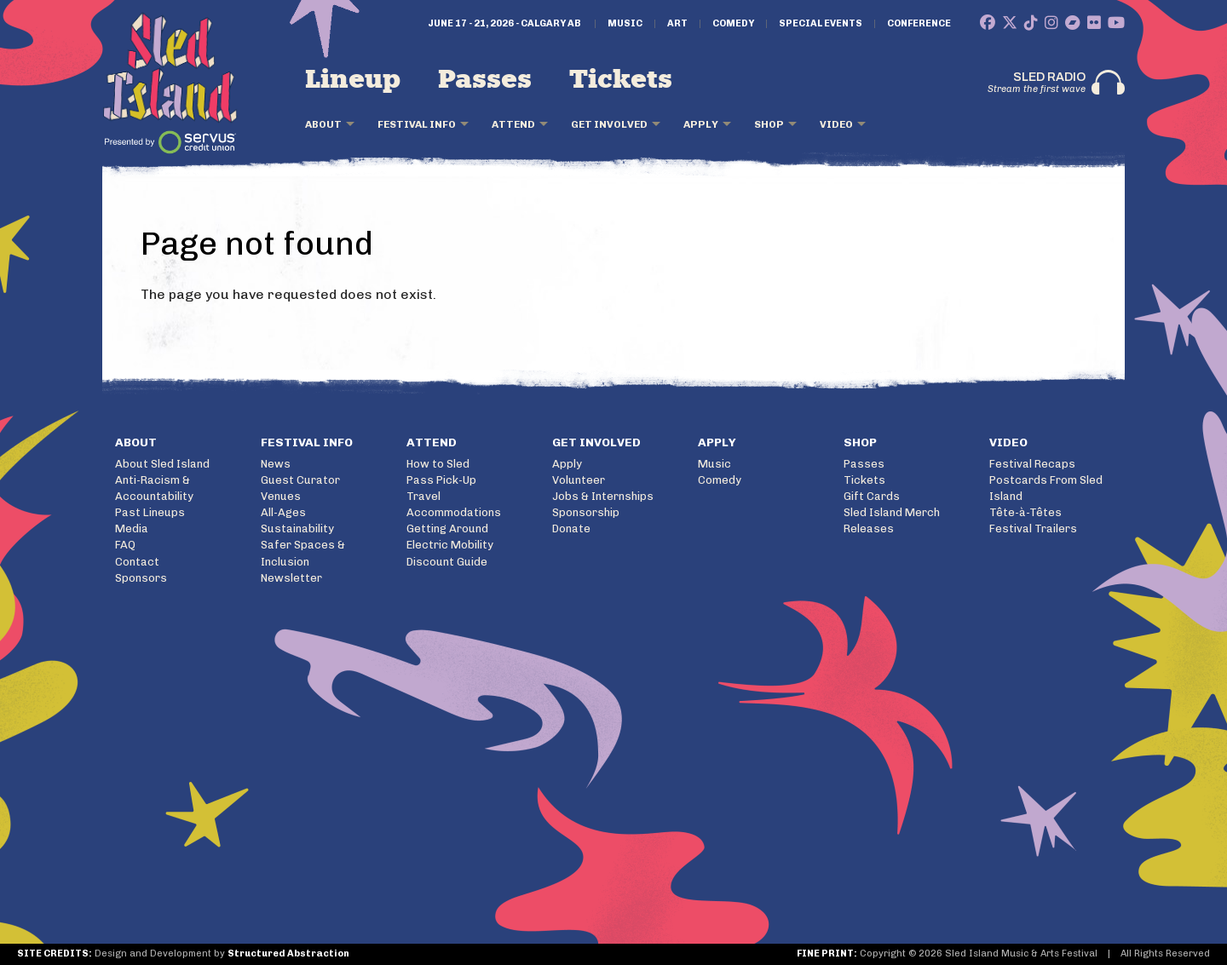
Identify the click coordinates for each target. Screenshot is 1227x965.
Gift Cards (872, 496)
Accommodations (453, 512)
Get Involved (609, 124)
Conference (919, 24)
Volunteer (578, 480)
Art (677, 24)
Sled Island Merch (892, 512)
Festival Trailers (1033, 528)
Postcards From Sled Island (1046, 488)
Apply (700, 124)
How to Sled (437, 463)
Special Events (820, 24)
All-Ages (283, 512)
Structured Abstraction (288, 953)
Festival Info (416, 124)
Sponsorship (585, 512)
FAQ (125, 544)
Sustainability (297, 528)
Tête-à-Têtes (1025, 512)
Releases (869, 528)
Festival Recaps (1032, 463)
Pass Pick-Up (441, 480)
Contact (137, 561)
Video (836, 124)
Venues (281, 496)
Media (131, 528)
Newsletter (291, 578)
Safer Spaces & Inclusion (303, 552)
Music (625, 24)
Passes (485, 80)
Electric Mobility (449, 544)
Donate (571, 528)
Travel (423, 496)
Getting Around (447, 528)
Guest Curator (300, 480)
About (323, 124)
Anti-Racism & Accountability (154, 488)
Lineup (352, 80)
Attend (513, 124)
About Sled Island (162, 463)
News (276, 463)
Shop (769, 124)
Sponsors (141, 578)
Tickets (620, 80)
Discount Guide (446, 561)
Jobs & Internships (603, 496)
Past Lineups (150, 512)
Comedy (733, 24)
